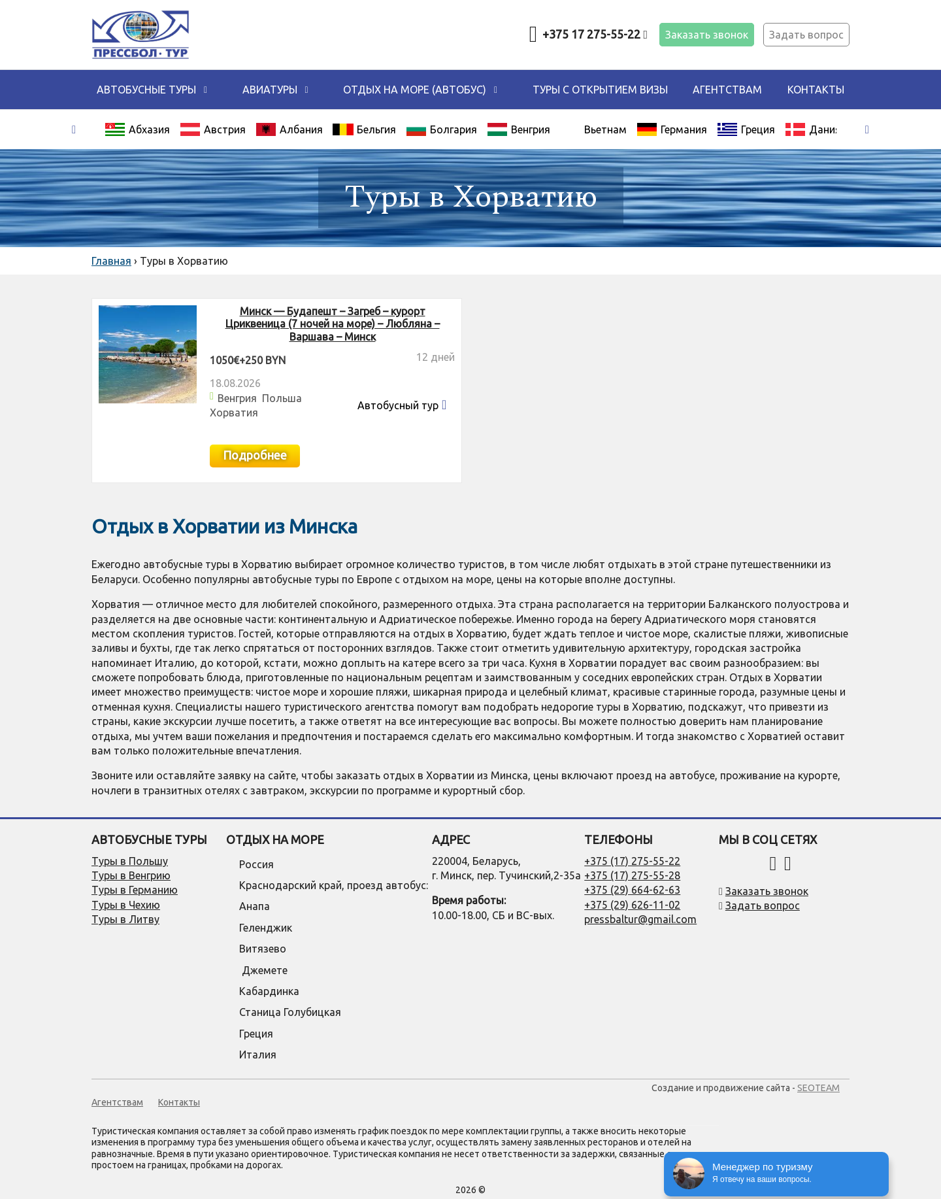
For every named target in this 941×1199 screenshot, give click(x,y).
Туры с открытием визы (600, 89)
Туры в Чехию (125, 905)
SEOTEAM (818, 1088)
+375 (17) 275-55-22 (632, 861)
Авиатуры (269, 89)
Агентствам (727, 89)
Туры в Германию (134, 890)
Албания (289, 129)
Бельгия (364, 129)
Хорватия (234, 412)
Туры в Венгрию (131, 875)
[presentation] (73, 129)
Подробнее (255, 455)
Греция (746, 129)
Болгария (441, 129)
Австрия (213, 129)
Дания (813, 129)
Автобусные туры (146, 89)
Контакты (815, 89)
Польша (282, 398)
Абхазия (137, 129)
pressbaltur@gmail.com (640, 919)
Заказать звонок (706, 35)
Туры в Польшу (129, 861)
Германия (671, 129)
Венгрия (518, 129)
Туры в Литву (125, 919)
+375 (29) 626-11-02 (632, 905)
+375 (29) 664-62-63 (632, 890)
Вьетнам (605, 129)
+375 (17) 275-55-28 (632, 875)
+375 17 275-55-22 (595, 34)
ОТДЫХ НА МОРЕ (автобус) (414, 89)
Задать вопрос (806, 35)
